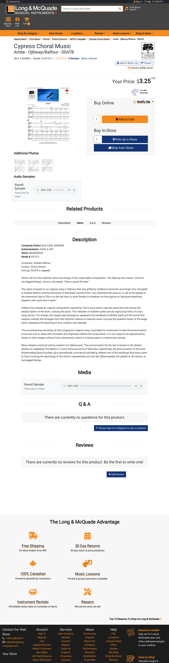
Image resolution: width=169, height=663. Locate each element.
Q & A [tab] (93, 211)
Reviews (113, 621)
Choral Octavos (59, 28)
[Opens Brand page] (148, 39)
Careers (113, 609)
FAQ (113, 594)
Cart (42, 602)
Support (65, 613)
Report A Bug (113, 624)
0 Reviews (73, 47)
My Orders (41, 613)
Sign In (42, 594)
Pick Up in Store (125, 128)
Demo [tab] (80, 211)
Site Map (113, 613)
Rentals (66, 598)
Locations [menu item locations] (76, 22)
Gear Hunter (55, 22)
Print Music (34, 28)
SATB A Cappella (78, 28)
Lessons (65, 602)
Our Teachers (89, 643)
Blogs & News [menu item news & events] (143, 22)
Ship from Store (120, 137)
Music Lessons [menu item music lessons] (121, 22)
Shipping (66, 624)
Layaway (66, 621)
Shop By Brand (113, 617)
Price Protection (89, 624)
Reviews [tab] (106, 211)
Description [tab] (64, 211)
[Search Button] (116, 11)
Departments (20, 28)
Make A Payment (42, 609)
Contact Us (13, 1)
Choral (46, 28)
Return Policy (89, 639)
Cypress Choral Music (99, 28)
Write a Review (89, 47)
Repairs (66, 606)
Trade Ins (66, 609)
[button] (162, 11)
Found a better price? (140, 56)
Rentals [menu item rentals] (99, 22)
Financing (65, 617)
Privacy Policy (89, 635)
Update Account (42, 606)
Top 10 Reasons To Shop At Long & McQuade (135, 580)
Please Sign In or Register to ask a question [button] (121, 417)
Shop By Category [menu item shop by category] (27, 22)
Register (42, 598)
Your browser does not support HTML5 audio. (56, 179)
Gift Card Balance (42, 617)
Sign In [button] (137, 1)
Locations (113, 598)
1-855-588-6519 (12, 599)
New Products (65, 594)
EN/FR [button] (157, 1)
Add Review (116, 463)
